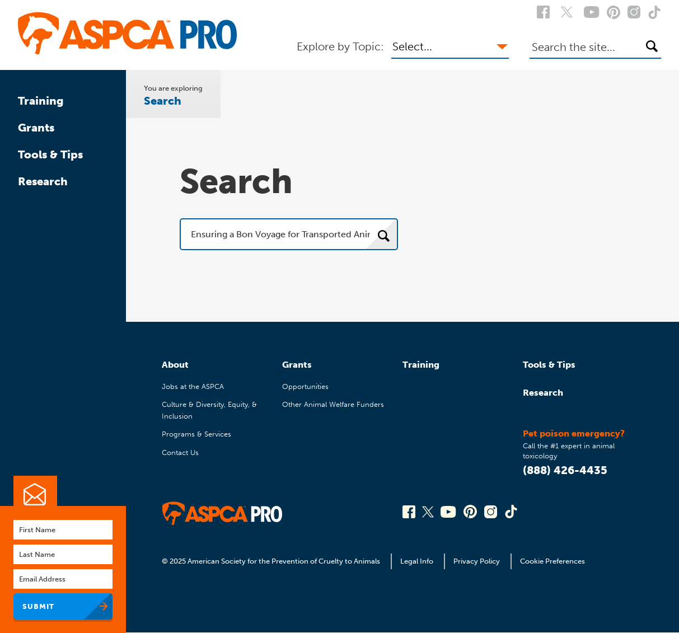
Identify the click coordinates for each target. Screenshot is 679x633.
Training (41, 100)
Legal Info (416, 561)
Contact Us (180, 452)
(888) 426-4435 (565, 470)
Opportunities (305, 386)
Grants (36, 127)
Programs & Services (196, 434)
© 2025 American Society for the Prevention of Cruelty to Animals (272, 561)
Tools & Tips (50, 154)
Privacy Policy (476, 561)
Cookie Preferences (552, 561)
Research (43, 181)
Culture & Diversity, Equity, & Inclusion (209, 410)
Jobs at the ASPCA (193, 386)
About (175, 364)
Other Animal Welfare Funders (333, 404)
